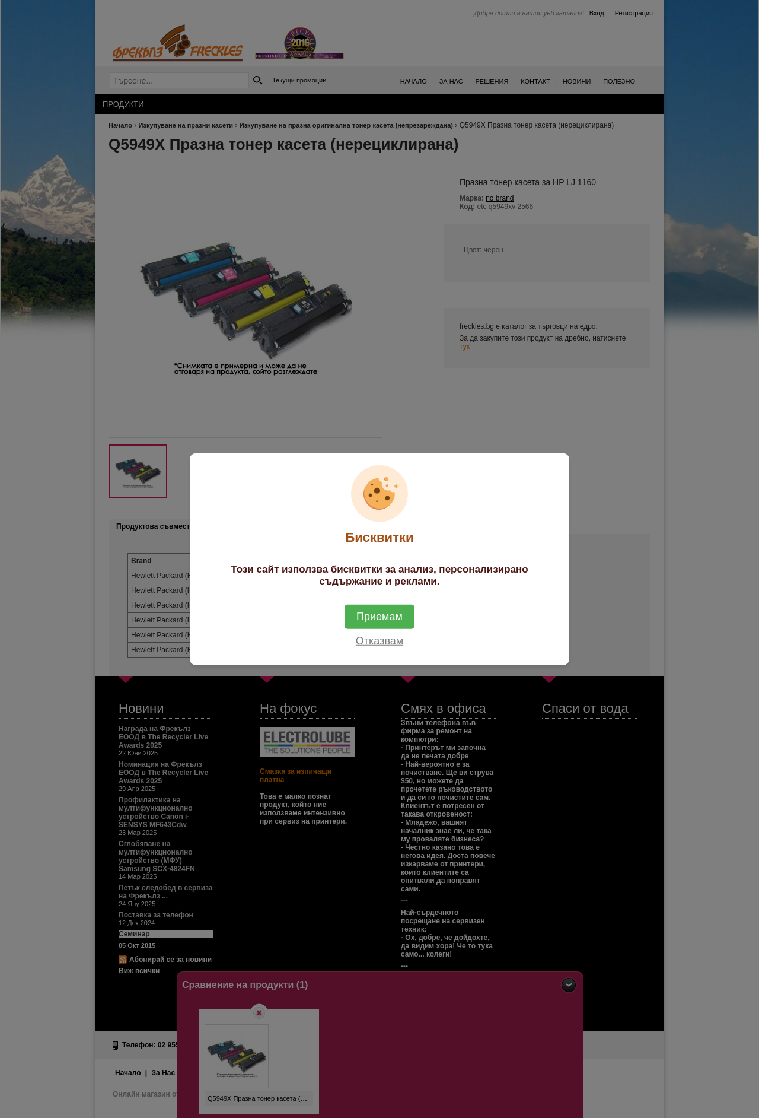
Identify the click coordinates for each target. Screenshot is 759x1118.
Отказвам (379, 640)
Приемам (379, 616)
